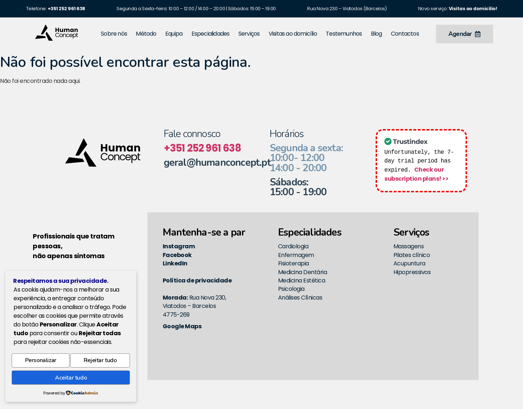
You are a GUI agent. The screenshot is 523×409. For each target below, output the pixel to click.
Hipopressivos (412, 272)
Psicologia (291, 289)
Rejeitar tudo (100, 363)
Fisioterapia (293, 263)
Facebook (177, 255)
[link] (66, 8)
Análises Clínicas (300, 297)
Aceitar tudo (71, 378)
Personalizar (40, 363)
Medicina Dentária (302, 272)
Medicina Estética (301, 280)
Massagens (408, 246)
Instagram (179, 246)
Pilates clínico (411, 255)
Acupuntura (409, 263)
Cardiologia (293, 246)
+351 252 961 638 (202, 148)
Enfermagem (296, 255)
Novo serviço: (457, 8)
